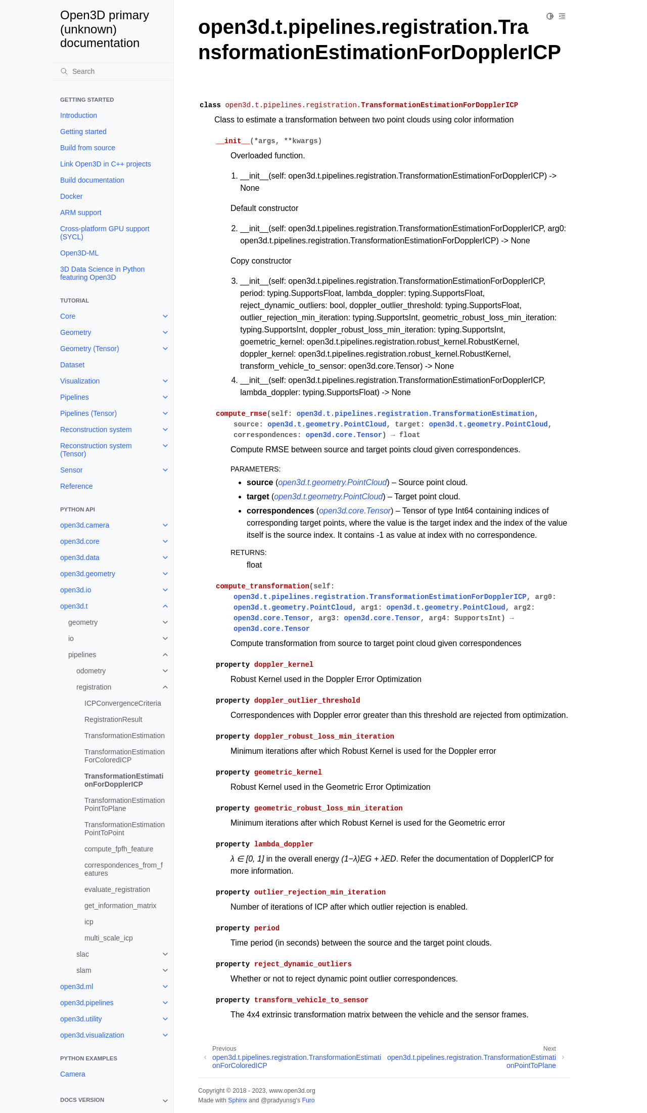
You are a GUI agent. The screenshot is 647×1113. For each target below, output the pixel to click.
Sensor (71, 470)
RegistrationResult (113, 719)
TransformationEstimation (124, 736)
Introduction (78, 115)
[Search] (112, 71)
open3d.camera (84, 525)
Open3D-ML (79, 253)
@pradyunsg (278, 1100)
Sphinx (237, 1100)
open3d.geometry (87, 574)
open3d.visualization (92, 1035)
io (71, 638)
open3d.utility (81, 1019)
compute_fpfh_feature (118, 849)
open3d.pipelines (87, 1003)
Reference (76, 486)
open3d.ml (76, 986)
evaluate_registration (117, 889)
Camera (72, 1074)
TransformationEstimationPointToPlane (124, 804)
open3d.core (80, 541)
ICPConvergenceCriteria (122, 703)
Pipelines (74, 397)
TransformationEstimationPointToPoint (124, 829)
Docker (71, 196)
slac (82, 954)
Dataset (72, 365)
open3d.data (80, 557)
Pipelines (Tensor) (88, 413)
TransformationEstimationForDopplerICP (123, 780)
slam (83, 970)
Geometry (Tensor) (89, 349)
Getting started (83, 131)
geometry (83, 622)
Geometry (75, 332)
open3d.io (75, 590)
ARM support (81, 212)
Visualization (80, 381)
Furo (308, 1100)
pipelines (82, 655)
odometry (91, 671)
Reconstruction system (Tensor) (96, 450)
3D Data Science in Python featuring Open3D (102, 273)
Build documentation (92, 180)
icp (89, 922)
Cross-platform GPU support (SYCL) (105, 233)
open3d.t (74, 606)
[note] (112, 1101)
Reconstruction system (96, 429)
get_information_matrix (120, 906)
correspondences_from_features (123, 869)
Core (67, 316)
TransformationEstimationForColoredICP (124, 756)
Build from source (87, 148)
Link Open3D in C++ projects (105, 164)
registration (93, 687)
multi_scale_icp (108, 938)
